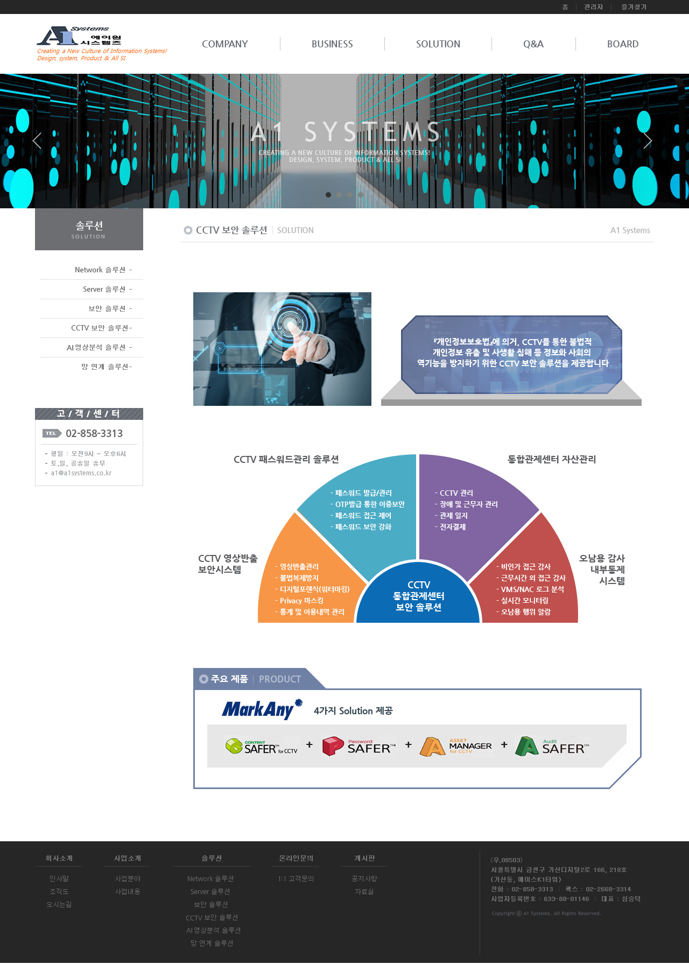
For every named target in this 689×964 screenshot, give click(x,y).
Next (648, 144)
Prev (41, 144)
